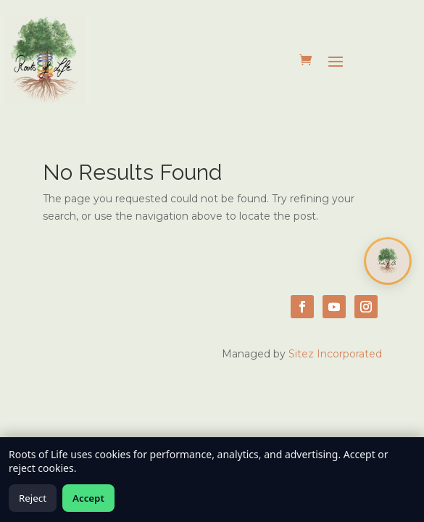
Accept (88, 498)
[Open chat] (388, 261)
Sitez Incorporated (335, 353)
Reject (32, 498)
